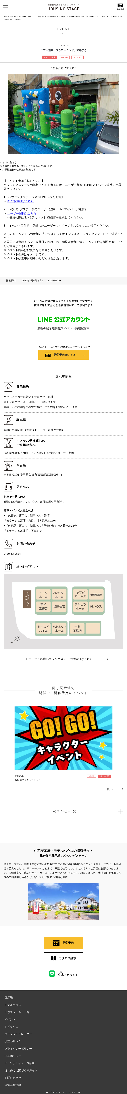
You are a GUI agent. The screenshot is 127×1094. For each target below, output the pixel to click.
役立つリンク (13, 1041)
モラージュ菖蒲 (49, 57)
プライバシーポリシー (18, 1048)
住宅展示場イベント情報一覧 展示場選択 (50, 16)
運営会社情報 (13, 1085)
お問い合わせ (13, 1077)
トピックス (11, 1026)
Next (120, 735)
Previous (7, 735)
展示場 (9, 997)
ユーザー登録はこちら (21, 213)
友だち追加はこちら (20, 201)
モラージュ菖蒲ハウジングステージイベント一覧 (87, 16)
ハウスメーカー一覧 (17, 1012)
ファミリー (77, 57)
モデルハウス (13, 1004)
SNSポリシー (13, 1055)
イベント (10, 1019)
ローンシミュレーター (18, 1034)
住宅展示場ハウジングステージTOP (17, 16)
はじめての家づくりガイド (21, 1070)
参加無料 (64, 57)
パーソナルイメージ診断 (20, 1063)
